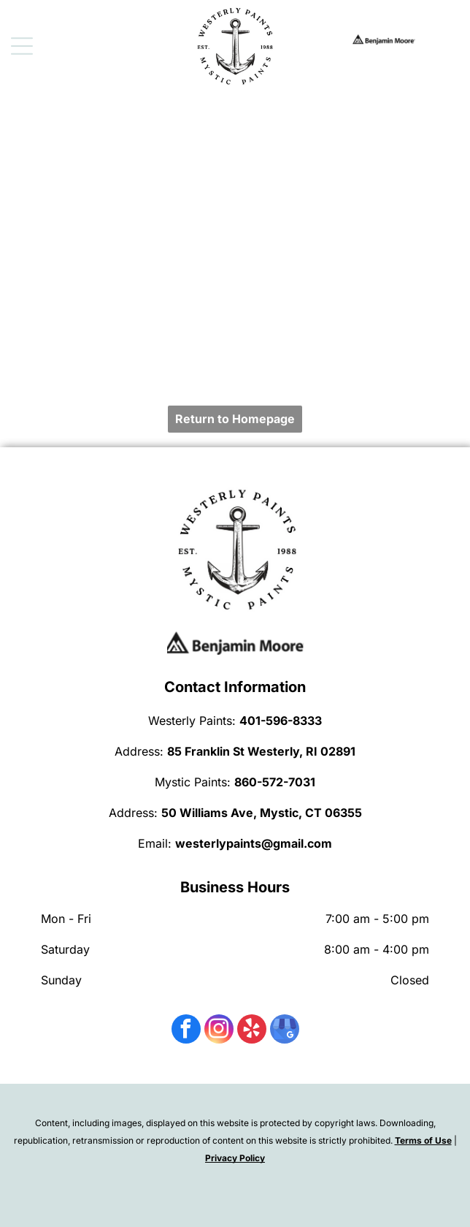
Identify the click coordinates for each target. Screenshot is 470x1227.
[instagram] (219, 1030)
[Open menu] (22, 46)
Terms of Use (423, 1140)
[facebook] (186, 1030)
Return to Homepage (235, 418)
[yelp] (251, 1030)
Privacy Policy (235, 1157)
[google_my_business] (284, 1030)
